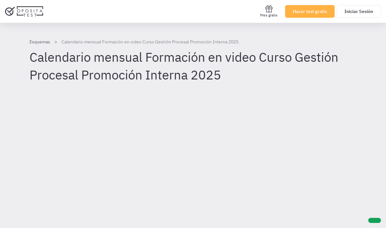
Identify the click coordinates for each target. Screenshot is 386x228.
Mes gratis (269, 11)
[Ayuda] (374, 220)
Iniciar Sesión (358, 11)
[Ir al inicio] (24, 11)
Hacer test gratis (310, 11)
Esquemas (39, 42)
